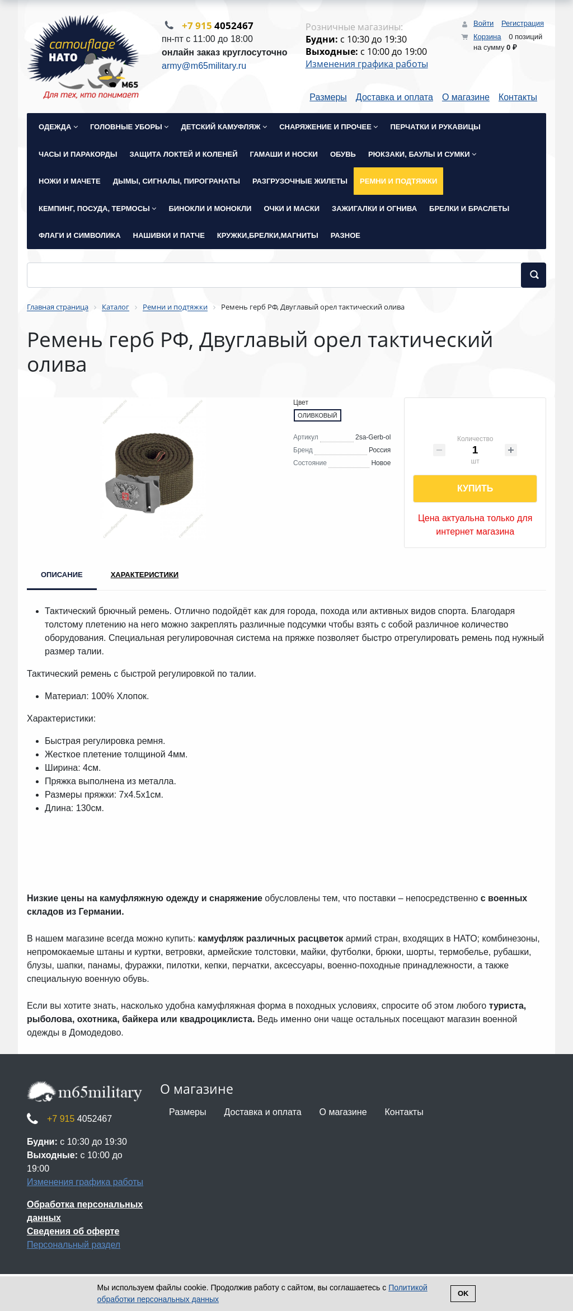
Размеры (328, 98)
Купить (475, 489)
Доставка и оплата (394, 98)
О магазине (466, 98)
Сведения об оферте (73, 1232)
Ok (463, 1293)
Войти (483, 23)
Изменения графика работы (367, 64)
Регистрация (522, 23)
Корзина (487, 36)
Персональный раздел (73, 1246)
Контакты (518, 98)
